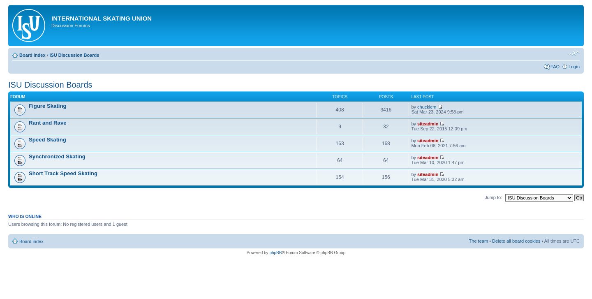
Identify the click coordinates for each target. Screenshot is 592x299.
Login (574, 66)
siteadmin (427, 123)
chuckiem (426, 106)
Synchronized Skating (57, 156)
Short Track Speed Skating (63, 173)
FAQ (555, 66)
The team (478, 241)
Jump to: (493, 197)
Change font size (574, 53)
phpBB (275, 252)
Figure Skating (48, 106)
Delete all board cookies (516, 241)
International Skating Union (101, 18)
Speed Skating (47, 140)
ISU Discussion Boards (74, 55)
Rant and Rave (48, 123)
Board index (32, 55)
